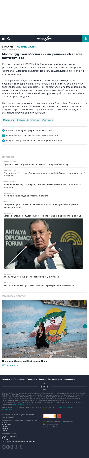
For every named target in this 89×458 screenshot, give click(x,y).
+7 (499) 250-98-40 (63, 408)
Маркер (5, 428)
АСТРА (4, 430)
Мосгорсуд (8, 120)
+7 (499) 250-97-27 (8, 409)
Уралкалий (47, 120)
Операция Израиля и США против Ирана (25, 361)
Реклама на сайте (55, 379)
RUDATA (5, 440)
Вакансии (42, 379)
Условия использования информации (58, 421)
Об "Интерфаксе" (18, 379)
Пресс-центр (32, 379)
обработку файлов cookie (21, 404)
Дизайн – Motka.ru (50, 427)
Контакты (6, 379)
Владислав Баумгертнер (28, 120)
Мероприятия (69, 379)
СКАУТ (4, 426)
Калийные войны (27, 47)
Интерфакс (44, 38)
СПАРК (4, 423)
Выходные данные (50, 424)
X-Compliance (6, 425)
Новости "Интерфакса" (10, 436)
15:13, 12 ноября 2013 (10, 49)
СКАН (4, 438)
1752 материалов (10, 365)
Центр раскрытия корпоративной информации (18, 442)
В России (7, 47)
